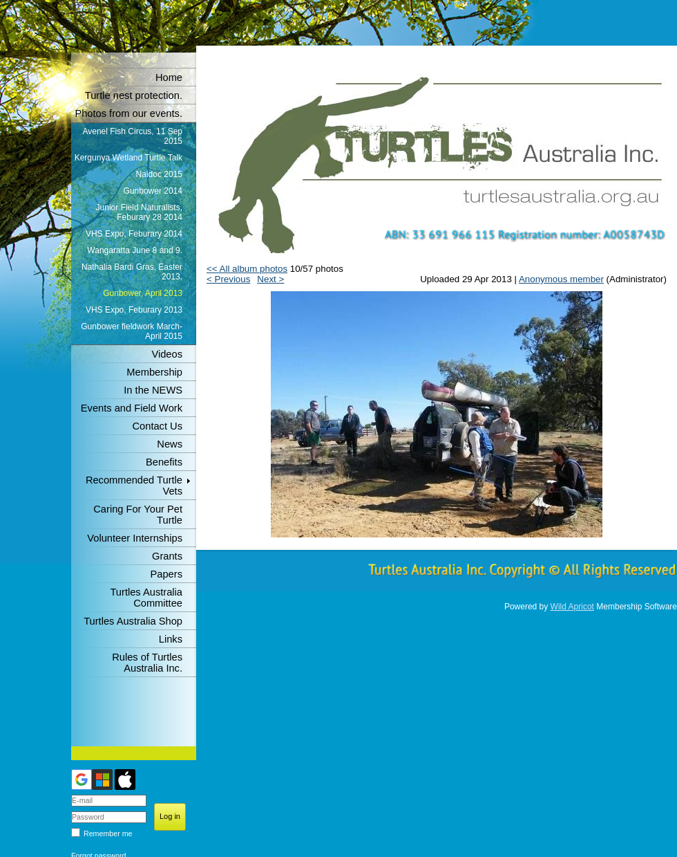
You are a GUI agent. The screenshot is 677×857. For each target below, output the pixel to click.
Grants (167, 556)
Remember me (108, 833)
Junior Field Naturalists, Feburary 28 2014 (139, 212)
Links (170, 639)
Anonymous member (561, 279)
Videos (166, 354)
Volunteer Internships (134, 538)
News (169, 444)
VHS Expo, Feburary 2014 (134, 234)
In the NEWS (153, 390)
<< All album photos (247, 269)
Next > (270, 279)
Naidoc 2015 (159, 174)
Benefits (164, 462)
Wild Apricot (572, 606)
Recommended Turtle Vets (134, 485)
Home (168, 77)
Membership (154, 372)
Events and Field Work (131, 408)
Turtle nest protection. (133, 95)
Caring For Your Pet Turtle (137, 515)
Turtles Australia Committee (146, 598)
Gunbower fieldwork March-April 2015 (131, 331)
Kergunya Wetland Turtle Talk (128, 158)
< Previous (228, 279)
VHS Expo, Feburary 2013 (134, 310)
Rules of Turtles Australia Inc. (147, 663)
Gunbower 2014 (153, 191)
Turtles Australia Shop (133, 621)
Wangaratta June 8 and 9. (134, 250)
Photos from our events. (128, 113)
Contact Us (158, 426)
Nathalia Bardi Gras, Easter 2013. (132, 272)
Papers (166, 574)
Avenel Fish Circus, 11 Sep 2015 (132, 136)
